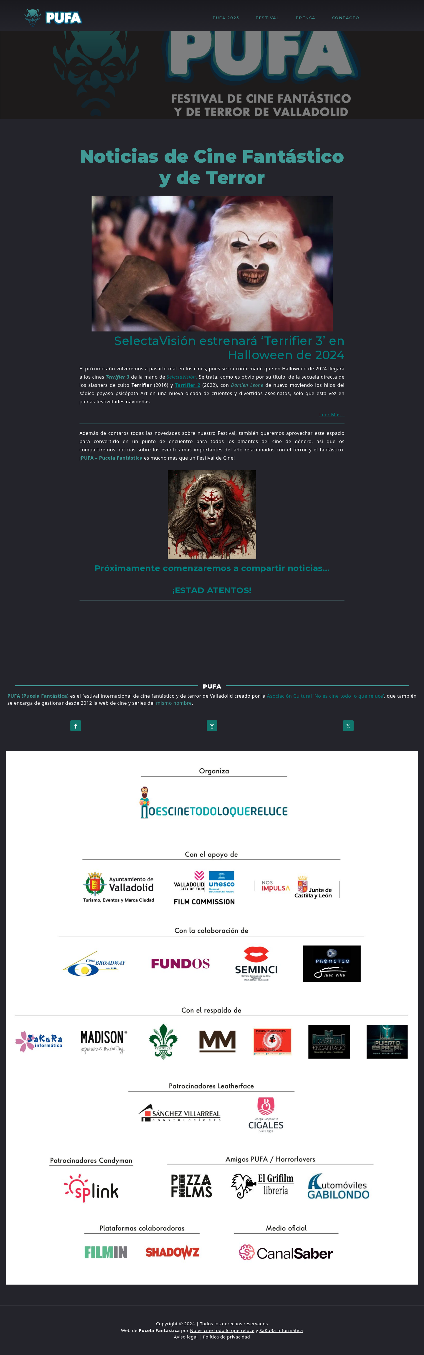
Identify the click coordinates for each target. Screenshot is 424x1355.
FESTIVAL (270, 18)
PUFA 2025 (229, 18)
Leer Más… (331, 414)
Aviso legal (186, 1337)
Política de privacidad (226, 1337)
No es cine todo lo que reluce (222, 1330)
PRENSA (309, 18)
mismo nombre (174, 703)
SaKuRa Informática (281, 1330)
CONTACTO (346, 17)
